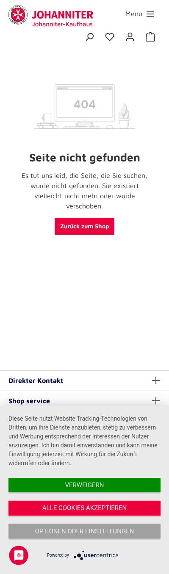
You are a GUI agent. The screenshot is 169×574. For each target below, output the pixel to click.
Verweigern (84, 485)
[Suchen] (89, 36)
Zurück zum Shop (84, 226)
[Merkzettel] (110, 36)
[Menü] (140, 13)
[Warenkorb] (150, 36)
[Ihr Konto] (130, 36)
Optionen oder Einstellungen (84, 531)
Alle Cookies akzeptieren (84, 508)
